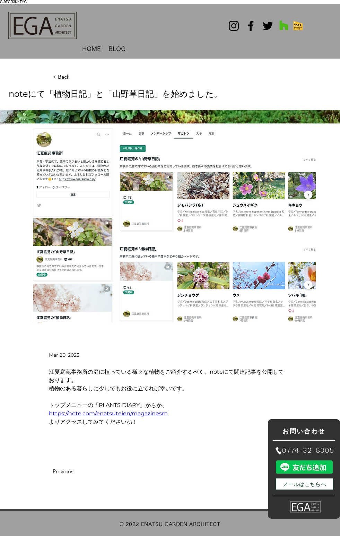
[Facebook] (251, 26)
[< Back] (75, 77)
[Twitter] (267, 26)
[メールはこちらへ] (304, 484)
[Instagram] (234, 26)
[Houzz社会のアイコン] (284, 25)
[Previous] (75, 471)
